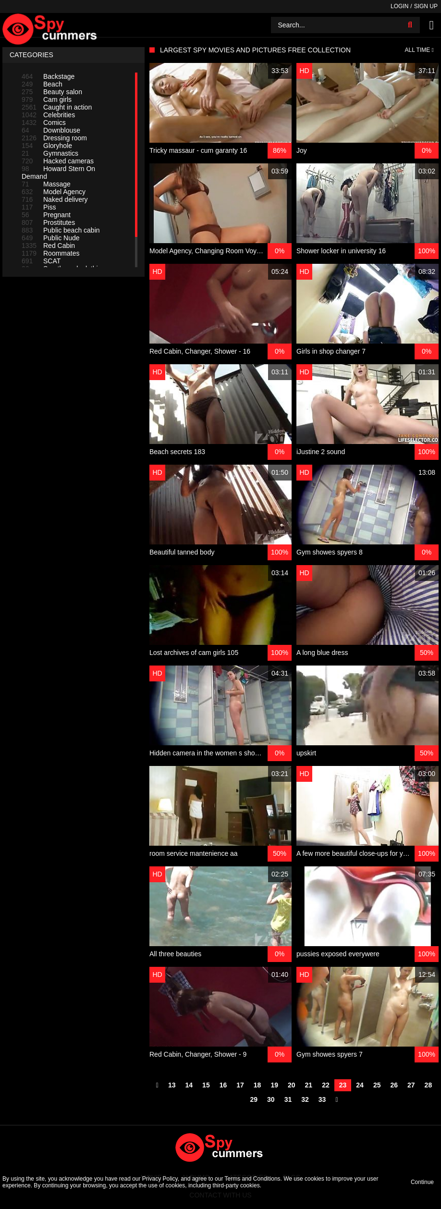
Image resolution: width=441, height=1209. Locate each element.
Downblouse (51, 130)
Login (399, 6)
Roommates (50, 253)
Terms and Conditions (253, 1178)
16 (223, 1085)
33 (322, 1099)
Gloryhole (47, 145)
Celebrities (48, 115)
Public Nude (51, 238)
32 (305, 1099)
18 (257, 1085)
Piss (39, 207)
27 (411, 1085)
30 (271, 1099)
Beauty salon (52, 92)
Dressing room (54, 138)
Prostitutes (48, 222)
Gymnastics (50, 153)
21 (309, 1085)
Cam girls (47, 99)
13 (172, 1085)
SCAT (41, 261)
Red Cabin (48, 245)
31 (288, 1099)
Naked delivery (55, 199)
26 (394, 1085)
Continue (422, 1182)
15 (206, 1085)
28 (428, 1085)
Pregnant (46, 215)
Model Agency (54, 192)
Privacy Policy (160, 1178)
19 (274, 1085)
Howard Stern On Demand (58, 172)
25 (377, 1085)
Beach (42, 84)
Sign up (426, 6)
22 (326, 1085)
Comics (44, 122)
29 (253, 1099)
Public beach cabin (61, 230)
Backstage (48, 76)
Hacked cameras (58, 161)
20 (291, 1085)
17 (240, 1085)
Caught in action (57, 107)
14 (189, 1085)
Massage (46, 184)
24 (360, 1085)
